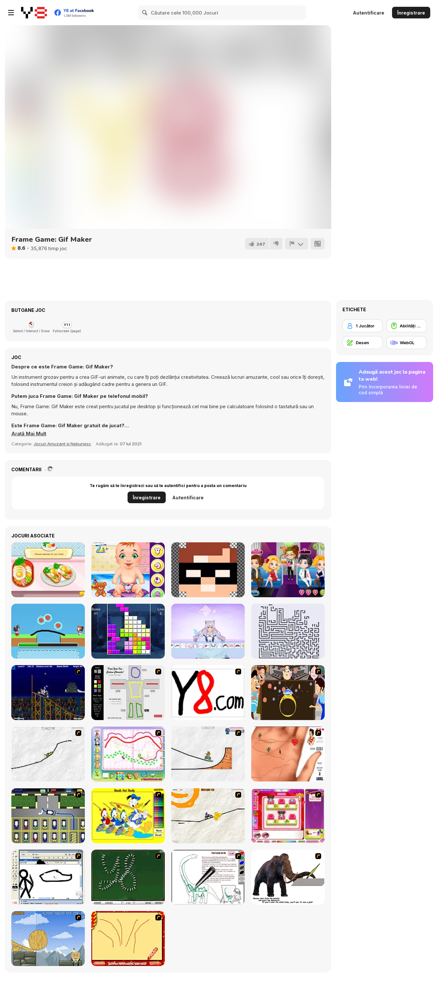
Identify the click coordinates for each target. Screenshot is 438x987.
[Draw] (208, 692)
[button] (28, 433)
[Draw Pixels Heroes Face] (208, 569)
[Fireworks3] (128, 938)
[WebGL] (407, 342)
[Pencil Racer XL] (48, 754)
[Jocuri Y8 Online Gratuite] (34, 12)
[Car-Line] (48, 815)
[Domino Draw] (128, 877)
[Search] (145, 12)
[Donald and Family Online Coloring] (128, 815)
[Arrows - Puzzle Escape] (288, 631)
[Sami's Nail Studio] (288, 815)
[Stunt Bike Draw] (48, 692)
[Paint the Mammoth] (288, 877)
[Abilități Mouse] (407, 325)
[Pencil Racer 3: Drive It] (208, 815)
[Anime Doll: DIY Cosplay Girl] (208, 631)
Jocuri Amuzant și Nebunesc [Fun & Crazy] (62, 443)
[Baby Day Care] (128, 569)
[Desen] (363, 342)
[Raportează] (296, 243)
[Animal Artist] (128, 754)
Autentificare (368, 13)
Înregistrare (411, 13)
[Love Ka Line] (288, 754)
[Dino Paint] (208, 877)
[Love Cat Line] (48, 631)
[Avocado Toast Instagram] (48, 569)
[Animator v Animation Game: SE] (48, 877)
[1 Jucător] (363, 325)
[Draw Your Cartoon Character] (128, 692)
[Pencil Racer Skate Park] (208, 754)
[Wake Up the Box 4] (48, 938)
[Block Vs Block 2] (128, 631)
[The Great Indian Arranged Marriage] (288, 692)
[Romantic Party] (288, 569)
